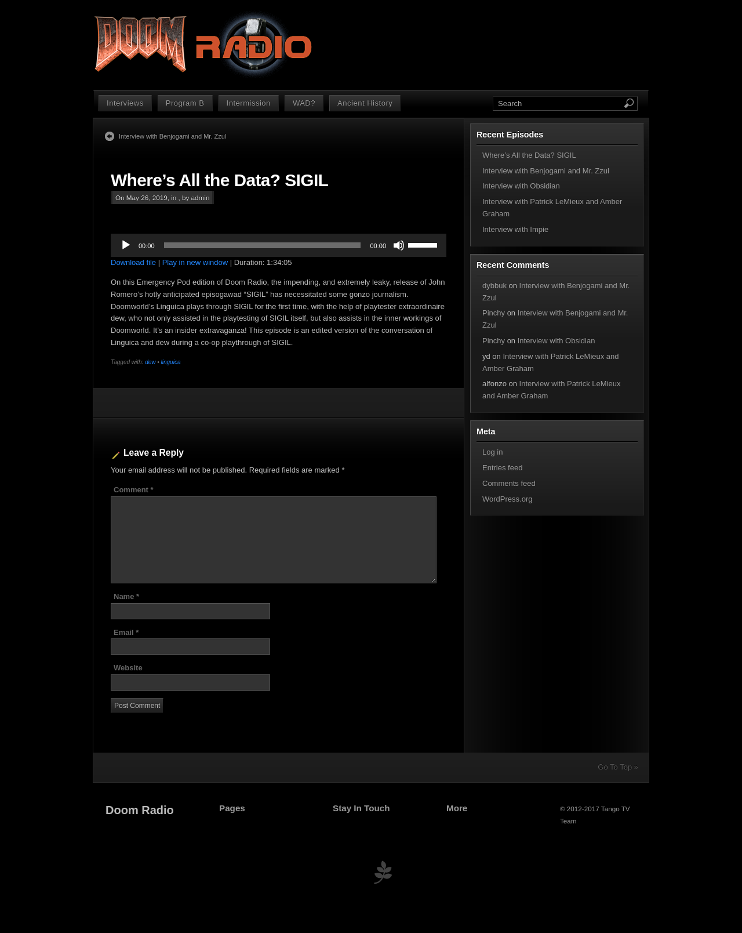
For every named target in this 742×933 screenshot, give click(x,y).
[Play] (126, 245)
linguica (171, 362)
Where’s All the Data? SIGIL (219, 180)
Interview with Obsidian (521, 185)
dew (150, 362)
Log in (492, 452)
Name (126, 596)
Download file (133, 262)
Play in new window (195, 262)
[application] (278, 245)
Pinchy (493, 312)
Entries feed (502, 467)
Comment (134, 489)
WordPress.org (507, 499)
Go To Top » (618, 767)
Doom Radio (140, 810)
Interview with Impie (515, 229)
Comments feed (509, 483)
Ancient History (364, 103)
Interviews (125, 103)
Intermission (249, 103)
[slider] (262, 245)
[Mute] (399, 245)
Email (126, 632)
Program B (185, 103)
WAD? (304, 103)
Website (128, 667)
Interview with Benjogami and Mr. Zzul (172, 136)
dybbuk (494, 285)
